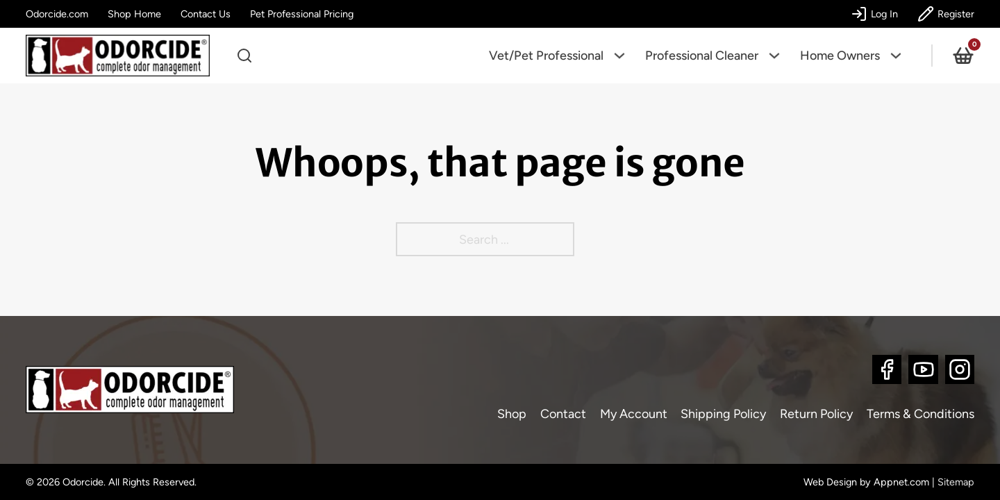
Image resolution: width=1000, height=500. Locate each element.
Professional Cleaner (701, 55)
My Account (633, 414)
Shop (511, 414)
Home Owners (840, 55)
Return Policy (816, 414)
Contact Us (206, 14)
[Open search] (244, 55)
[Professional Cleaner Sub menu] (779, 55)
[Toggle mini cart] (963, 55)
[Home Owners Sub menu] (901, 55)
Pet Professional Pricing (301, 14)
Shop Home (134, 14)
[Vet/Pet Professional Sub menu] (624, 55)
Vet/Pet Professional (546, 55)
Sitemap (956, 482)
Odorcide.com (57, 14)
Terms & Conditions (920, 414)
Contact (563, 414)
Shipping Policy (723, 414)
